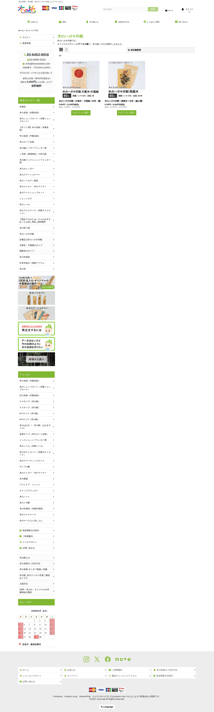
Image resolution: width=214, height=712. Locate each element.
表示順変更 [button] (134, 50)
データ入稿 (83, 44)
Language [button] (107, 707)
